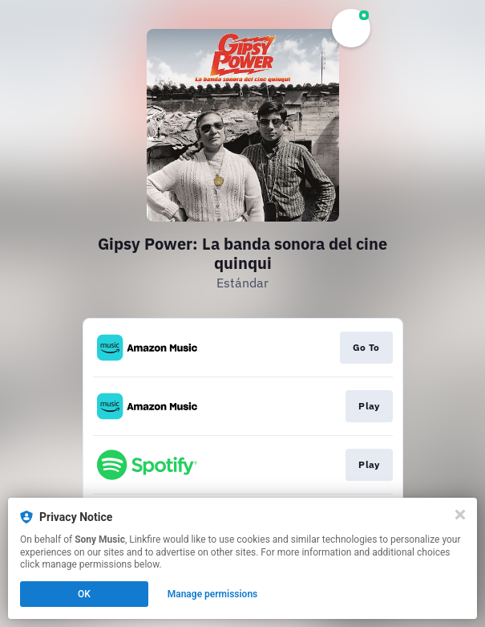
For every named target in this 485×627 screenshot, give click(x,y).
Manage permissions (213, 594)
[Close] (460, 514)
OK (84, 594)
